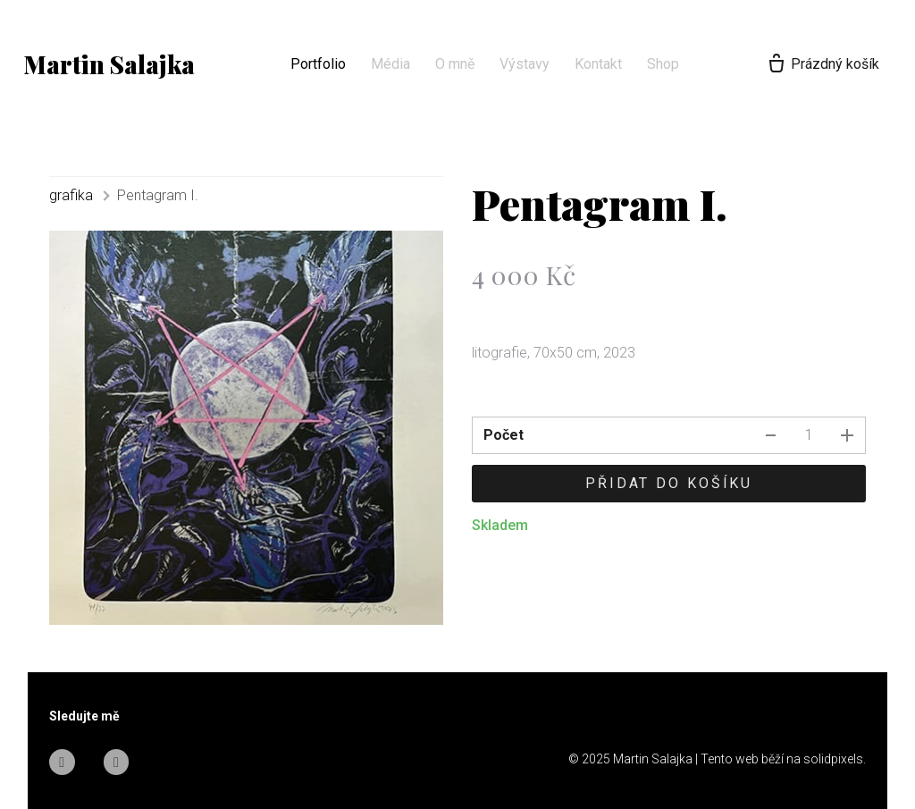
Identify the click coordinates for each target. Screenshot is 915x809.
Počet (503, 434)
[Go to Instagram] (117, 762)
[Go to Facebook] (62, 762)
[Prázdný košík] (818, 64)
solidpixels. (834, 759)
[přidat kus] (847, 435)
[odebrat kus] (770, 435)
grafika (71, 195)
